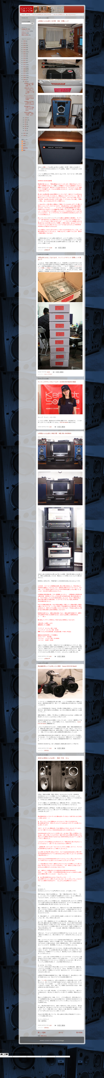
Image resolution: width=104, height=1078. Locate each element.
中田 (24, 141)
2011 (24, 73)
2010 (24, 75)
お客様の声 (47, 250)
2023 (24, 47)
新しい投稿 (42, 1032)
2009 (24, 77)
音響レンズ (46, 167)
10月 (26, 120)
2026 (24, 41)
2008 (24, 79)
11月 (26, 117)
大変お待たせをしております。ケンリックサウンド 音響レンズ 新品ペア (29, 90)
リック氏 (44, 980)
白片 (24, 145)
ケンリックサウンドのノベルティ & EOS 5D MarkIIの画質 (57, 382)
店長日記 (46, 750)
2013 (24, 68)
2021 (24, 51)
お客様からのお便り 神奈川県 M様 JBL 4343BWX (54, 433)
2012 (24, 71)
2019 (24, 56)
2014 (24, 66)
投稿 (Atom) (44, 1035)
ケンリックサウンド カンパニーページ (65, 14)
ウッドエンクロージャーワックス (51, 218)
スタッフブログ (48, 374)
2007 (24, 133)
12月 (26, 81)
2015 (24, 64)
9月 (26, 122)
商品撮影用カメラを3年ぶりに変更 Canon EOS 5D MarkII (57, 666)
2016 (24, 62)
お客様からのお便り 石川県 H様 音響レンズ (53, 21)
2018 (24, 58)
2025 (24, 43)
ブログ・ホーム (25, 14)
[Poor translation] (6, 1054)
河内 (24, 143)
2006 (24, 135)
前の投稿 (79, 1032)
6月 (26, 126)
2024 (24, 45)
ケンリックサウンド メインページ (41, 14)
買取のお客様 (25, 35)
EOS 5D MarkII (64, 422)
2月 (26, 130)
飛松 (24, 150)
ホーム (61, 1032)
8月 (26, 124)
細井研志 (25, 148)
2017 (24, 60)
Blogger (62, 1040)
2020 (24, 54)
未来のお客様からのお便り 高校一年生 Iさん (53, 758)
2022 (24, 49)
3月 (26, 128)
